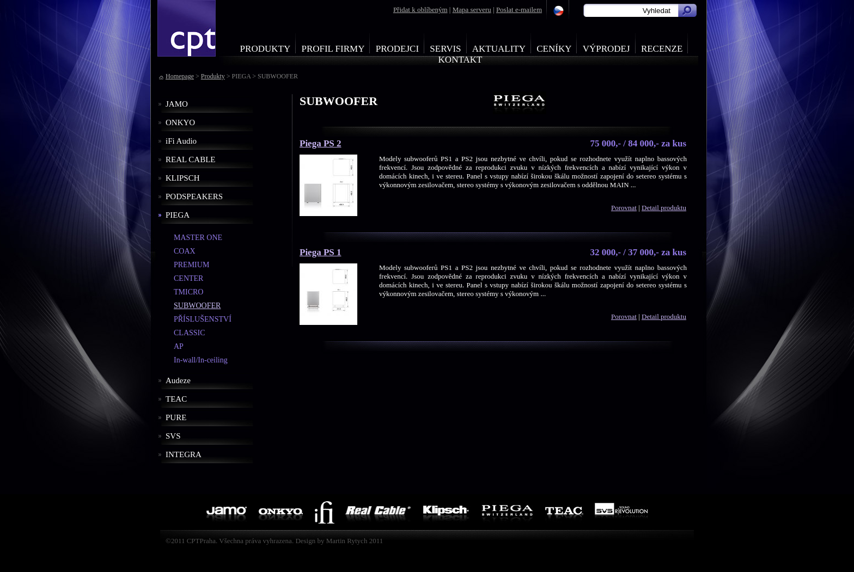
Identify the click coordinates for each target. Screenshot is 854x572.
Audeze (178, 380)
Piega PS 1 (320, 252)
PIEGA (178, 215)
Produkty (265, 49)
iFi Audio (181, 141)
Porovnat (624, 208)
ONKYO (180, 122)
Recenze (662, 49)
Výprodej (606, 49)
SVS (173, 436)
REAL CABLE (191, 159)
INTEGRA (184, 454)
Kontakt (460, 59)
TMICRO (188, 292)
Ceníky (553, 49)
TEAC (176, 399)
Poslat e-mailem (519, 9)
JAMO (177, 104)
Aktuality (499, 49)
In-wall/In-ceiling (201, 360)
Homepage (180, 76)
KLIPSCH (183, 178)
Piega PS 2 (320, 143)
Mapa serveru (472, 9)
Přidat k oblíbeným (420, 9)
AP (179, 346)
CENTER (188, 278)
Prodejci (397, 49)
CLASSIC (189, 333)
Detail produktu (664, 208)
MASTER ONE (198, 237)
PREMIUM (191, 265)
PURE (176, 417)
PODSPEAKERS (194, 196)
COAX (185, 251)
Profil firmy (332, 49)
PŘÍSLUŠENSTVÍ (202, 319)
